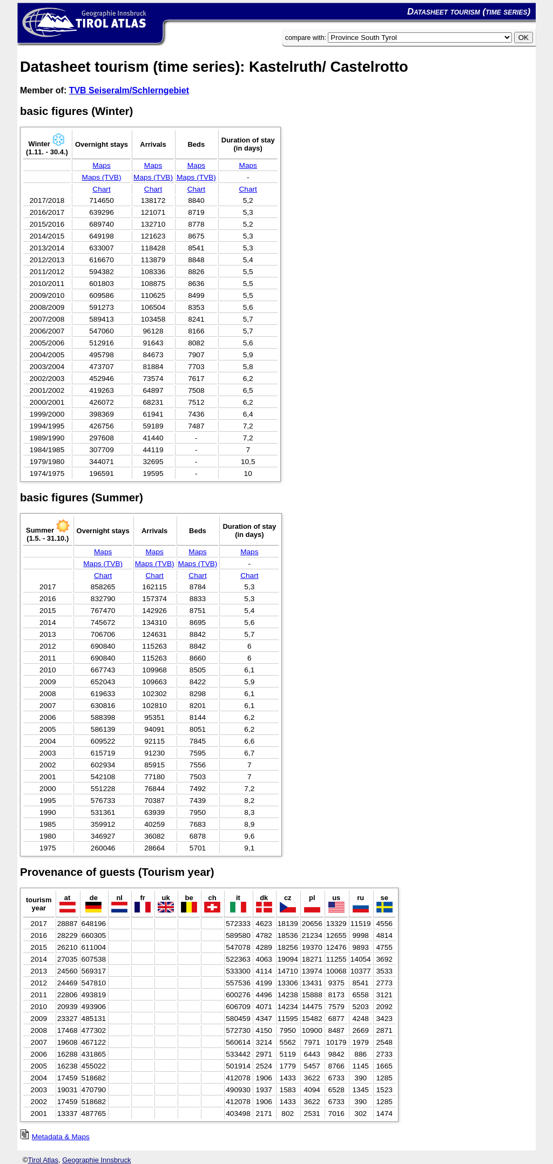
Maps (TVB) (102, 177)
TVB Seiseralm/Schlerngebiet (129, 90)
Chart (101, 189)
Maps (101, 165)
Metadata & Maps (61, 1137)
